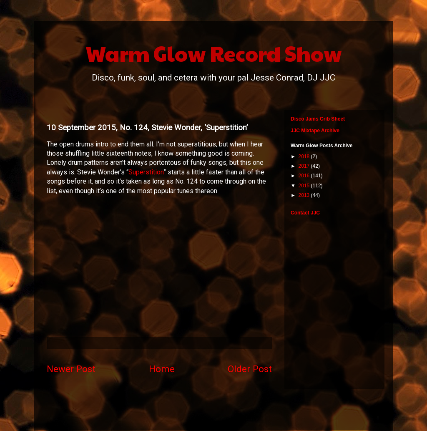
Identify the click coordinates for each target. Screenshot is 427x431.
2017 (305, 166)
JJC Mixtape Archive (315, 131)
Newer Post (71, 368)
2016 (305, 176)
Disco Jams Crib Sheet (318, 119)
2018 (305, 156)
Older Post (250, 368)
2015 (305, 186)
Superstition (145, 172)
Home (162, 368)
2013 (305, 195)
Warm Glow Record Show (213, 53)
